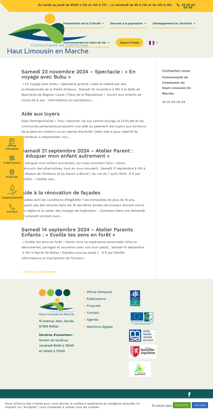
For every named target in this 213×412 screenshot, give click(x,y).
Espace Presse (129, 42)
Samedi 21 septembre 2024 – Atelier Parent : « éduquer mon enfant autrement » (77, 153)
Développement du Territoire (172, 23)
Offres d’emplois (99, 292)
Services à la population (126, 23)
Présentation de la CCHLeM (81, 23)
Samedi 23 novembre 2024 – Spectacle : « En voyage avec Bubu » (78, 74)
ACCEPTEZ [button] (181, 405)
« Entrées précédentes (38, 272)
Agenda (92, 319)
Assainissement (12, 191)
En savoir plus (162, 405)
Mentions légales (100, 327)
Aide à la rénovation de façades (60, 193)
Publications (12, 159)
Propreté (12, 173)
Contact (12, 208)
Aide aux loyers (40, 114)
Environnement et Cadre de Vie (84, 42)
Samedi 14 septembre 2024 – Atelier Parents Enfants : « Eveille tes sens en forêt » (77, 232)
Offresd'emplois (12, 144)
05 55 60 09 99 (173, 102)
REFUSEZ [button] (200, 405)
